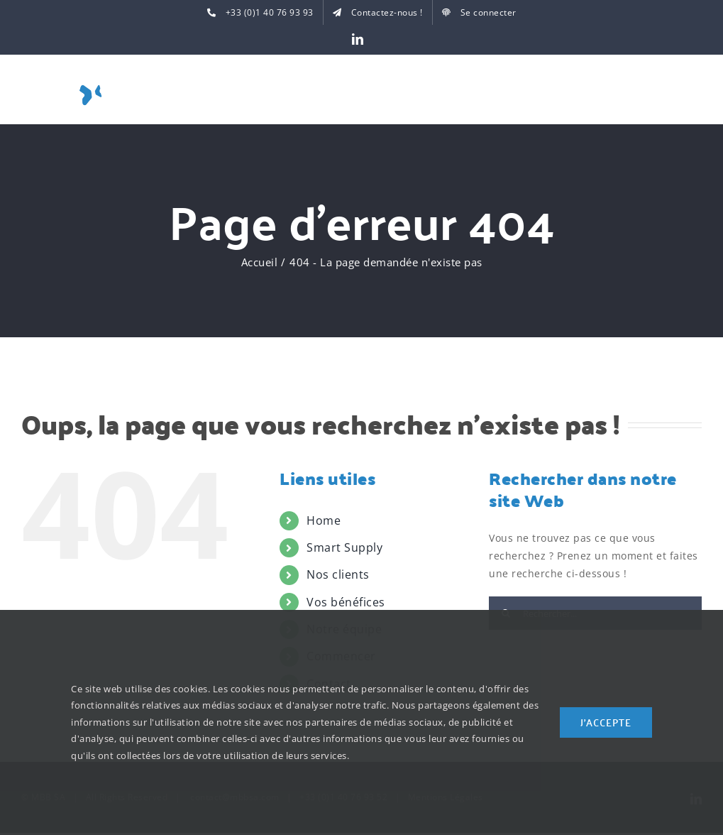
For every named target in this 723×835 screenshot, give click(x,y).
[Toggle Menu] (691, 93)
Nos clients (338, 574)
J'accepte (605, 722)
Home (324, 520)
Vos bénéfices (346, 602)
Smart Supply (344, 547)
